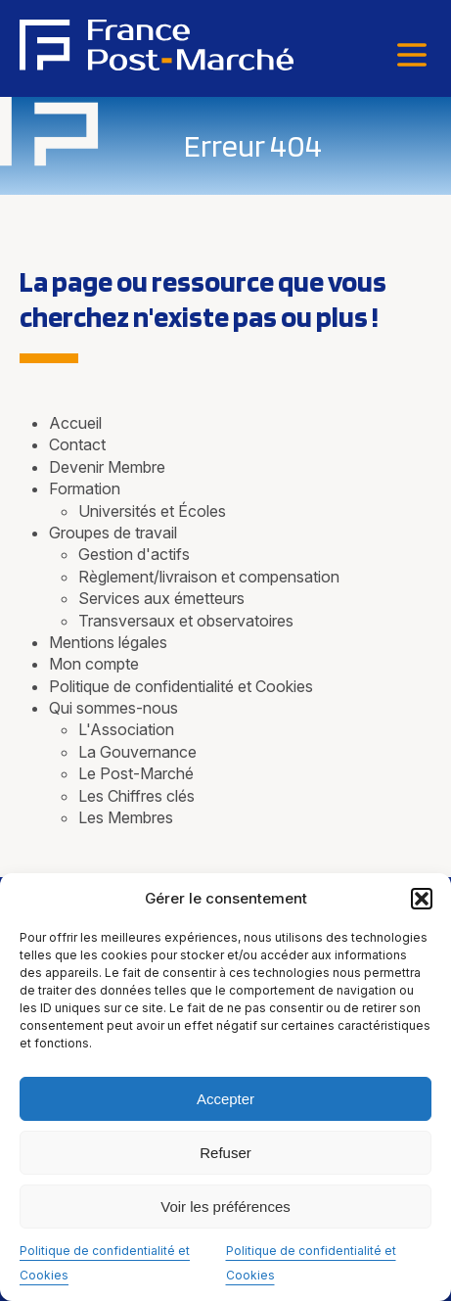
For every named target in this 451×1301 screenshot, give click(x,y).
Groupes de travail (113, 532)
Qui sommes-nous (113, 708)
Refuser (225, 1152)
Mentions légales (108, 642)
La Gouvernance (137, 752)
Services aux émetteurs (161, 598)
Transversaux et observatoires (185, 620)
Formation (84, 488)
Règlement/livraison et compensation (208, 576)
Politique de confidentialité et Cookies (181, 686)
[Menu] (411, 56)
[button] (421, 898)
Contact (77, 444)
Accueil (75, 423)
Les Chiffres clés (136, 796)
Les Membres (125, 817)
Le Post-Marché (136, 773)
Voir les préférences (225, 1206)
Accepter (225, 1099)
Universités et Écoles (152, 511)
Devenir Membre (107, 467)
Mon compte (94, 664)
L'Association (126, 729)
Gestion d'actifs (134, 554)
